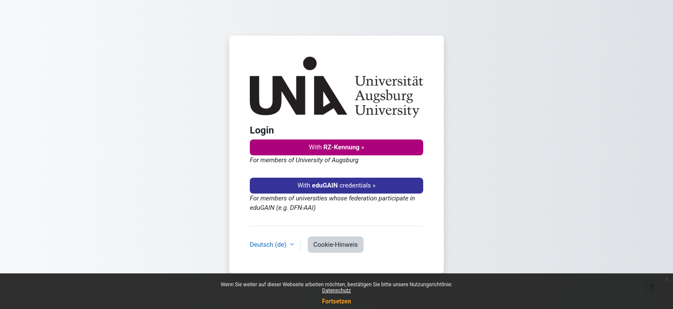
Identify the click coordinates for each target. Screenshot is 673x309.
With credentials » (336, 185)
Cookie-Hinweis (335, 244)
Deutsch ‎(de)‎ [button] (269, 244)
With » (336, 147)
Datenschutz (336, 291)
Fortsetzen (336, 301)
